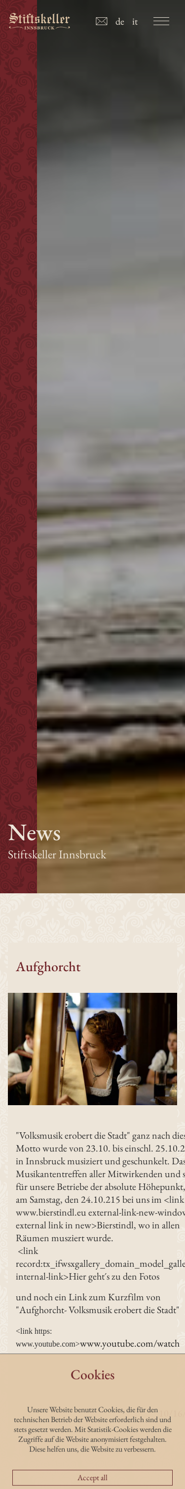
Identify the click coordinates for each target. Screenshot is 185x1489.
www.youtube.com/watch (130, 1343)
